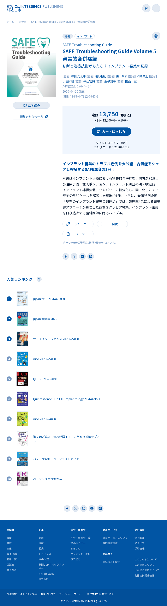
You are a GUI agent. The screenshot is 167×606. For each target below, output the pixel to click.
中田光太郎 (78, 76)
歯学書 (10, 530)
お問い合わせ (48, 593)
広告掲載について (144, 564)
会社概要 (139, 537)
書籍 (67, 36)
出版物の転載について (147, 570)
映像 (9, 548)
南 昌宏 (121, 76)
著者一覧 (12, 559)
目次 (115, 224)
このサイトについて (146, 559)
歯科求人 (108, 554)
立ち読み (34, 105)
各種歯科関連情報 (144, 575)
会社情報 (139, 530)
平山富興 (89, 81)
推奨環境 (12, 593)
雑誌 (9, 543)
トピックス (45, 553)
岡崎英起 (142, 76)
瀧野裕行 (101, 76)
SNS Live (75, 548)
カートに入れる (113, 131)
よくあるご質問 (28, 593)
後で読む (44, 579)
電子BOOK (12, 553)
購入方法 (12, 570)
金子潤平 (110, 81)
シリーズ (80, 224)
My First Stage (46, 573)
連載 (41, 543)
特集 (41, 548)
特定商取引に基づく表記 (100, 593)
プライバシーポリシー (71, 593)
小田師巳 (68, 81)
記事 (41, 530)
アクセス (139, 543)
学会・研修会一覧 (80, 537)
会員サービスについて (115, 537)
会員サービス (110, 530)
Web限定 (44, 559)
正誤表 (10, 564)
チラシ (80, 234)
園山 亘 (131, 81)
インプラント (84, 36)
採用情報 (139, 548)
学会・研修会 (78, 530)
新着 (41, 537)
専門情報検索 (110, 543)
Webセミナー (78, 543)
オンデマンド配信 (80, 553)
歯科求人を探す (111, 562)
